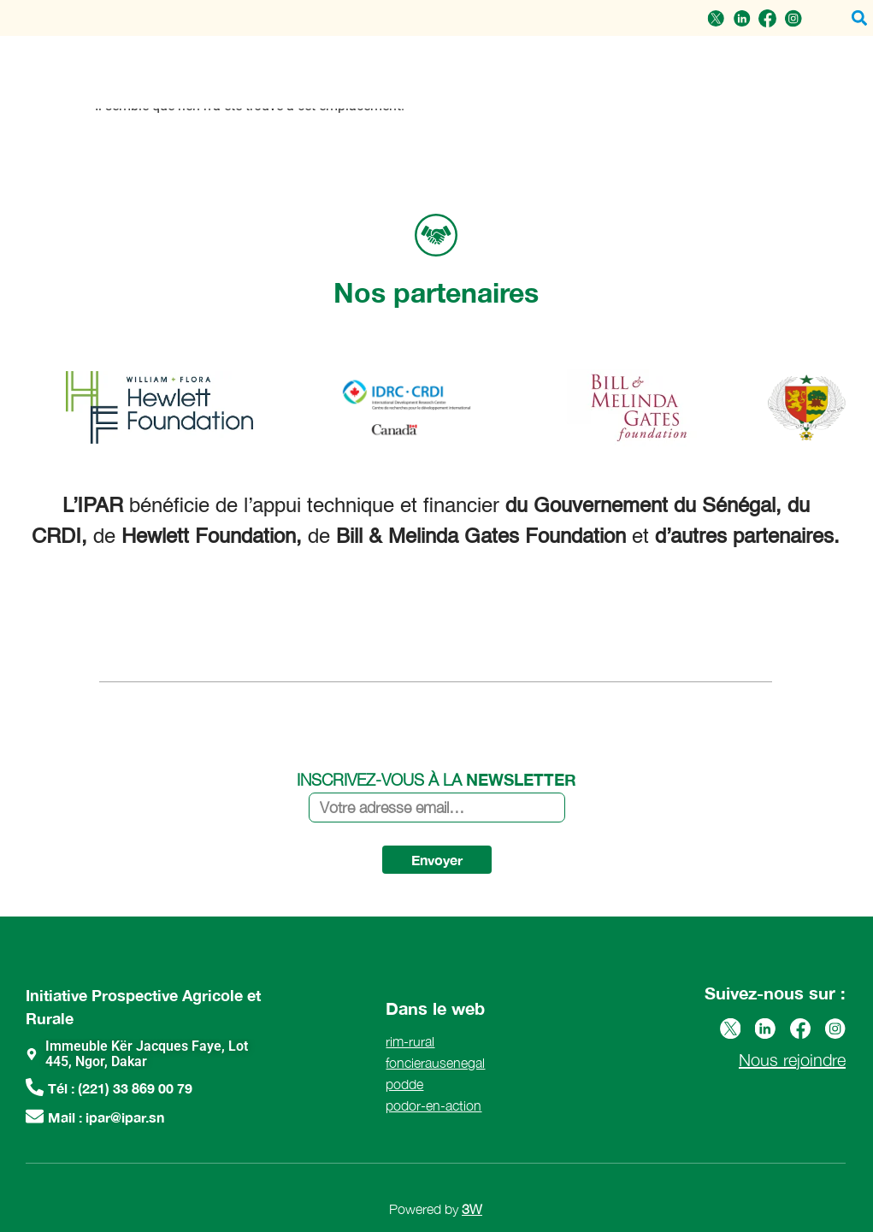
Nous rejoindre (792, 1060)
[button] (859, 18)
